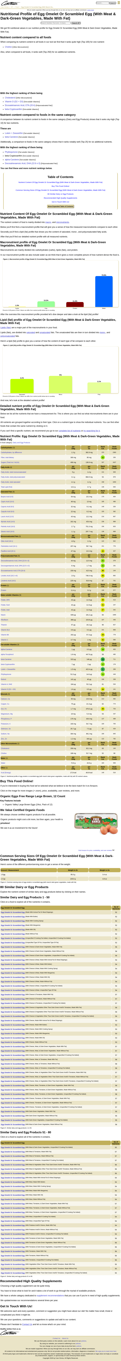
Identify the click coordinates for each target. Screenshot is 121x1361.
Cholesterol (10, 98)
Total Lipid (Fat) (6, 487)
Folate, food (5, 605)
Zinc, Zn (4, 739)
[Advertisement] (60, 73)
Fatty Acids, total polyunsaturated (13, 477)
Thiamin (4, 625)
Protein (3, 590)
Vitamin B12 (5, 630)
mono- (103, 332)
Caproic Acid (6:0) (7, 507)
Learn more (90, 10)
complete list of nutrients (70, 431)
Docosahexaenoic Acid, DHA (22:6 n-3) (22, 163)
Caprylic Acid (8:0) (7, 511)
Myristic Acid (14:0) (8, 522)
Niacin (3, 615)
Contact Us (27, 1324)
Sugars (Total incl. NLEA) (10, 462)
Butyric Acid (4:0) (7, 497)
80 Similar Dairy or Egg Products (60, 194)
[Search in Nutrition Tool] (56, 23)
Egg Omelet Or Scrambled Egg (13, 912)
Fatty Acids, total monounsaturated (13, 472)
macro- (48, 222)
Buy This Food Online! (60, 186)
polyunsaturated (7, 336)
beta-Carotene (11, 137)
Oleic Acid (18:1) (7, 541)
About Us (65, 1338)
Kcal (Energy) (6, 773)
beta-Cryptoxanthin (13, 109)
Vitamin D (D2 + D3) (14, 101)
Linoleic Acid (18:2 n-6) (9, 576)
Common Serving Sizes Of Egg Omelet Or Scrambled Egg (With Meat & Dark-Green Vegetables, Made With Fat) (60, 190)
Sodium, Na (5, 734)
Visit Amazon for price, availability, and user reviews (95, 850)
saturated (31, 332)
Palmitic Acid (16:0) (8, 526)
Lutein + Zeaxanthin (14, 133)
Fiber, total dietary (7, 457)
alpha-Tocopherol (7, 654)
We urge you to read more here (105, 1351)
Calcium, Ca (5, 699)
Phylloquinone (11, 152)
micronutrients (62, 222)
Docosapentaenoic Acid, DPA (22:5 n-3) (15, 566)
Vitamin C (4, 640)
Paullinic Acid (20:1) (8, 551)
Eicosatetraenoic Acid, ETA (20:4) (20, 105)
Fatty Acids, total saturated (10, 482)
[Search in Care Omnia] (102, 3)
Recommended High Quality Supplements (60, 198)
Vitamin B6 (5, 635)
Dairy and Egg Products (21, 443)
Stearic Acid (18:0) (7, 531)
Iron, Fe (4, 709)
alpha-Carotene (12, 159)
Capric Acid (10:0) (7, 502)
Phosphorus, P (6, 719)
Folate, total (5, 610)
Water (3, 763)
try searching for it (92, 431)
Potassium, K (5, 724)
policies (83, 1341)
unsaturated (45, 332)
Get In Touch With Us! (60, 202)
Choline (8, 47)
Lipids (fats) (5, 327)
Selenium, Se (6, 729)
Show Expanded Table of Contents (60, 206)
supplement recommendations (50, 1295)
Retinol (3, 679)
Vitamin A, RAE (6, 684)
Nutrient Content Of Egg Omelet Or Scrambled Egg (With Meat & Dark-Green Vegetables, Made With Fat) (60, 182)
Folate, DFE (5, 600)
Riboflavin (4, 620)
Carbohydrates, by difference (11, 452)
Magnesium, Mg (7, 714)
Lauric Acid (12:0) (7, 516)
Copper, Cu (5, 704)
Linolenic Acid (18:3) (8, 581)
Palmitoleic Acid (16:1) (9, 546)
